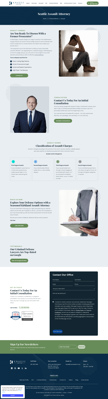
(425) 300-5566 (19, 226)
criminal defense (39, 55)
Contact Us (19, 75)
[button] (41, 245)
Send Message (57, 331)
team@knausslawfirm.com (73, 364)
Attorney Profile (24, 380)
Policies (65, 392)
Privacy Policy (80, 310)
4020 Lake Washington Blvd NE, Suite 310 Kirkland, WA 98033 (54, 366)
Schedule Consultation (63, 121)
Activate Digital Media (57, 395)
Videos (71, 380)
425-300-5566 (93, 3)
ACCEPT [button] (13, 395)
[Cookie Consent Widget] (13, 391)
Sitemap (70, 392)
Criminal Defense (41, 380)
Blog (77, 380)
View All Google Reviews (19, 260)
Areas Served (84, 380)
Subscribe (82, 346)
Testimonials (53, 380)
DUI (33, 380)
